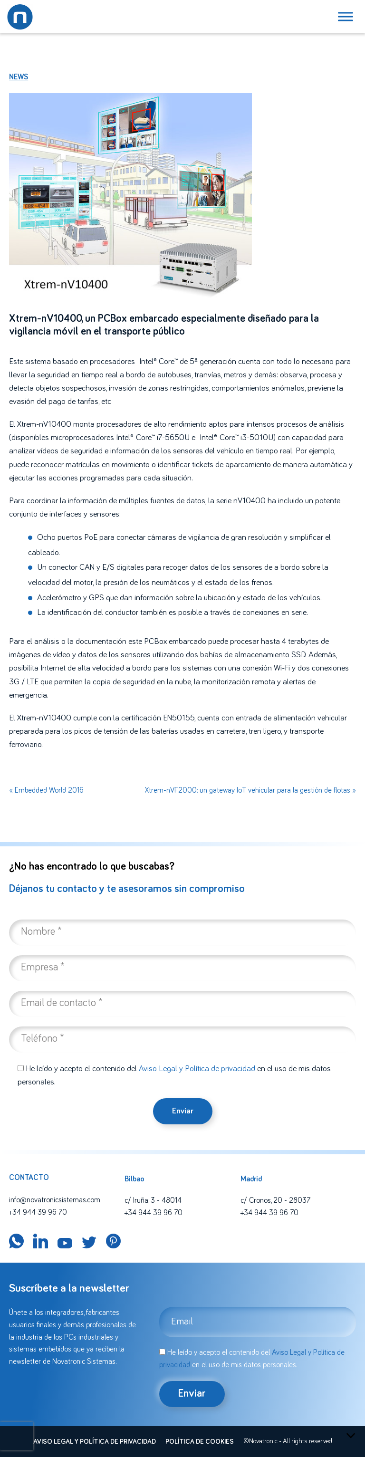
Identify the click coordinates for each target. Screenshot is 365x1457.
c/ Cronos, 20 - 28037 (275, 1200)
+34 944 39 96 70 (38, 1212)
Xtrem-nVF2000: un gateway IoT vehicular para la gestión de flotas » (250, 790)
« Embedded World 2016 (46, 790)
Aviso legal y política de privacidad (94, 1441)
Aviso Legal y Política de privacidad (197, 1068)
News (18, 77)
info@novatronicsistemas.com (54, 1200)
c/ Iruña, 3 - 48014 (153, 1200)
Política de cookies (199, 1441)
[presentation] (16, 1436)
